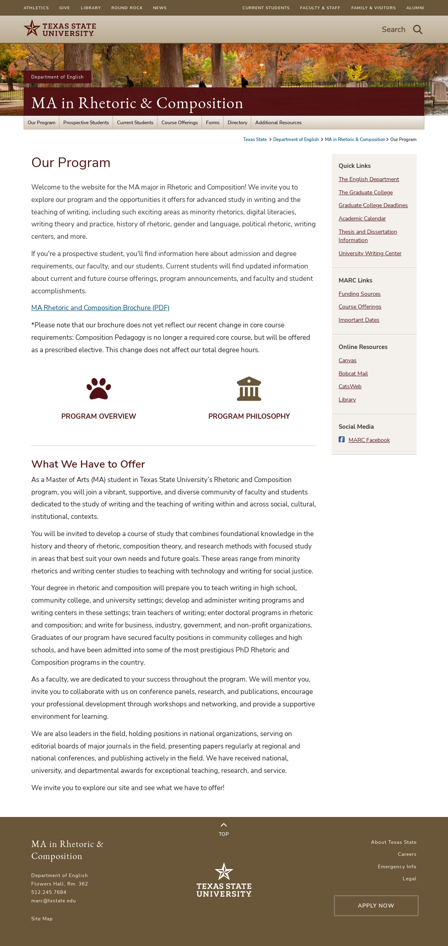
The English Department (369, 179)
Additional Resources (278, 122)
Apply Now (376, 906)
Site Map (42, 918)
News (160, 8)
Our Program (41, 122)
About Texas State (394, 842)
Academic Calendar (362, 218)
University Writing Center (370, 253)
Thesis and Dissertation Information (368, 236)
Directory (237, 122)
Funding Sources (360, 294)
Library (91, 8)
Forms (213, 122)
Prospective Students (86, 122)
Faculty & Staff (320, 8)
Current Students (266, 8)
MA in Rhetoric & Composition (137, 102)
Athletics (36, 8)
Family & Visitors (373, 8)
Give (64, 8)
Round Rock (127, 8)
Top (224, 829)
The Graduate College (366, 192)
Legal (410, 878)
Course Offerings (179, 122)
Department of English (57, 77)
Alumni (415, 8)
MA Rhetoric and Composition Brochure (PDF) (100, 308)
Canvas (348, 360)
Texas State (255, 139)
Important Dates (359, 320)
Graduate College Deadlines (373, 205)
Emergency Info (397, 866)
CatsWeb (350, 386)
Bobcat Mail (353, 373)
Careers (407, 854)
